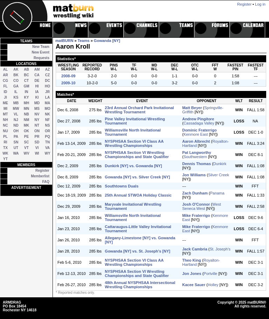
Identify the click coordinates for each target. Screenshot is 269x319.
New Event (40, 52)
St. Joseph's (219, 249)
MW (16, 109)
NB (26, 114)
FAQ (45, 182)
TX (5, 148)
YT (5, 159)
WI (37, 153)
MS (37, 109)
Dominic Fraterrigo (199, 130)
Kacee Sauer (193, 285)
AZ (47, 69)
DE (37, 81)
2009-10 (68, 83)
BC (26, 75)
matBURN (64, 40)
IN (26, 92)
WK (5, 153)
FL (5, 86)
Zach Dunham (195, 193)
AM (37, 69)
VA (47, 148)
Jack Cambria (194, 249)
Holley (213, 285)
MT (5, 114)
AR (5, 75)
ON (37, 131)
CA (36, 75)
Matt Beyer (192, 108)
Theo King (191, 260)
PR (37, 137)
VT (26, 148)
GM (26, 86)
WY (47, 153)
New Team (40, 47)
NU (5, 131)
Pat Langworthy (196, 152)
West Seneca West (201, 206)
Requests (41, 58)
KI (37, 97)
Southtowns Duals (121, 186)
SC (26, 142)
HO (47, 86)
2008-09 (68, 76)
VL (16, 114)
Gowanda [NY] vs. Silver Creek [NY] (137, 177)
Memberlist (40, 176)
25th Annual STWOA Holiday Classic (138, 195)
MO (47, 109)
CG (5, 81)
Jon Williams (194, 175)
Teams (84, 40)
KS (16, 97)
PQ (47, 137)
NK (47, 114)
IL (16, 92)
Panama (217, 193)
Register (42, 170)
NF (47, 120)
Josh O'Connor (196, 204)
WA (16, 153)
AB (26, 69)
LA (47, 97)
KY (26, 97)
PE (26, 137)
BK (15, 75)
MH (26, 103)
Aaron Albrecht (196, 141)
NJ (16, 120)
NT (37, 125)
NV (37, 114)
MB (16, 103)
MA (47, 103)
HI (37, 86)
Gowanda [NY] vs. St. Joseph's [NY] (137, 251)
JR (47, 92)
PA (16, 137)
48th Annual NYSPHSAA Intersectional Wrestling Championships (140, 285)
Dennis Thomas (196, 164)
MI (5, 109)
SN (16, 142)
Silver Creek (218, 175)
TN (47, 142)
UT (16, 148)
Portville (210, 273)
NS (47, 125)
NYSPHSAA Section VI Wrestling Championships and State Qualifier (137, 154)
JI (5, 97)
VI (37, 148)
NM (26, 120)
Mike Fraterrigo (196, 215)
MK (26, 125)
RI (5, 142)
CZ (47, 75)
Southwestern (195, 157)
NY (37, 120)
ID (5, 92)
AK (15, 69)
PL (5, 137)
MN (26, 109)
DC (47, 81)
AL (5, 69)
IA (37, 92)
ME (5, 103)
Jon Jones (191, 273)
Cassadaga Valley (199, 123)
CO (16, 81)
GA (16, 86)
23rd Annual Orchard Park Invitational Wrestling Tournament (139, 110)
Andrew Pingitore (198, 119)
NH (5, 120)
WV (26, 153)
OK (26, 131)
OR (47, 131)
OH (16, 131)
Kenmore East (196, 134)
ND (15, 125)
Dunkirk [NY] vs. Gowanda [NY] (133, 166)
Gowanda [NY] (107, 40)
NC (5, 125)
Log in (260, 4)
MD (37, 103)
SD (37, 142)
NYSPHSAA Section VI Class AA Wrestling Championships (134, 143)
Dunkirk (219, 164)
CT (26, 81)
